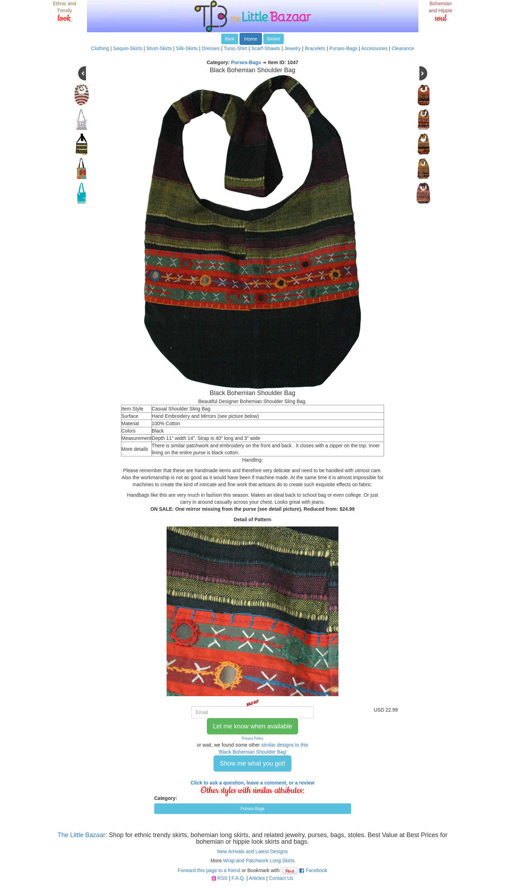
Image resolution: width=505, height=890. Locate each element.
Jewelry (292, 48)
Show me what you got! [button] (252, 763)
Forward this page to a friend (209, 870)
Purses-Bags (343, 48)
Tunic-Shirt (235, 48)
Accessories (374, 48)
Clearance (403, 48)
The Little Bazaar (81, 834)
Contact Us (281, 878)
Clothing (100, 48)
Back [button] (230, 38)
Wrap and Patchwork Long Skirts (259, 860)
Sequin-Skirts (127, 48)
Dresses (211, 48)
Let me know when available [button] (252, 726)
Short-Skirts (159, 48)
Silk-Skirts (187, 48)
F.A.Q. (238, 878)
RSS (222, 878)
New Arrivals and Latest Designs (252, 851)
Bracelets (315, 48)
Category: (165, 798)
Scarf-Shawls (265, 48)
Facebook (316, 870)
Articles (257, 878)
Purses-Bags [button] (253, 808)
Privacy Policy (252, 738)
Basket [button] (273, 38)
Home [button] (250, 39)
